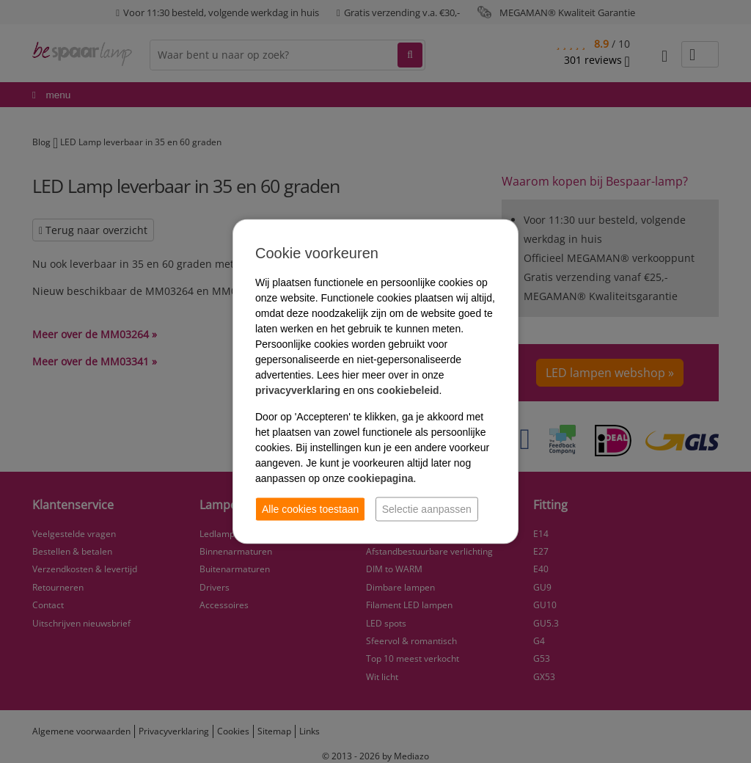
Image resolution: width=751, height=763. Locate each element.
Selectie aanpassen (427, 509)
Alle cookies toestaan (310, 509)
